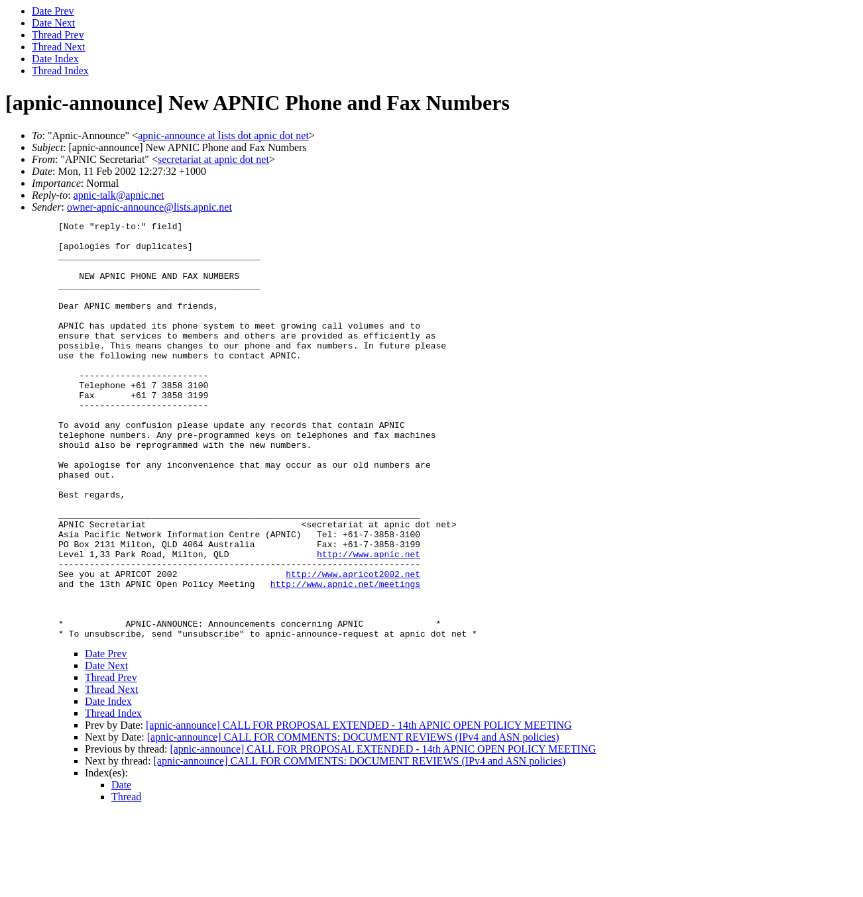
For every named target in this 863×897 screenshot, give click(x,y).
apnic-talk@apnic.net (119, 195)
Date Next (53, 22)
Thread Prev (58, 34)
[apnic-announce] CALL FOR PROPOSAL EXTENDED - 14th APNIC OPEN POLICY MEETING (359, 808)
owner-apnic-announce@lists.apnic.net (149, 207)
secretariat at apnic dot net (213, 159)
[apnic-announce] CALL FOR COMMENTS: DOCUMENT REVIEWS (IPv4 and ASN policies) (353, 820)
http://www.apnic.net (368, 621)
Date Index (55, 58)
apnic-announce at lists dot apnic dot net (223, 135)
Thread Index (60, 70)
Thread (126, 880)
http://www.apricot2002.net (353, 645)
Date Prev (53, 11)
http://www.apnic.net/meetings (345, 657)
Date (121, 868)
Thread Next (58, 46)
